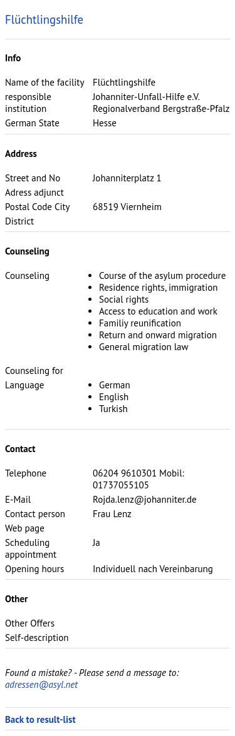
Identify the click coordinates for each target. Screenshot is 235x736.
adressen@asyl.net (41, 684)
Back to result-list (40, 719)
